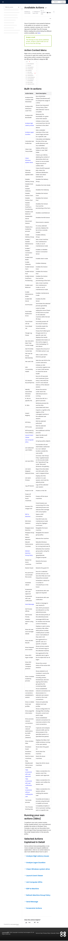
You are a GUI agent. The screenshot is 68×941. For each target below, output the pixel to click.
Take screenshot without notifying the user (29, 792)
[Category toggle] (22, 9)
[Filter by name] (12, 7)
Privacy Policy (46, 933)
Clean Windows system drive (29, 160)
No (36, 922)
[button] (58, 1)
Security (53, 933)
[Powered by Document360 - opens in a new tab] (11, 924)
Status (57, 933)
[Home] (3, 2)
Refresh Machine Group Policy (29, 553)
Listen (49, 12)
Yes (28, 922)
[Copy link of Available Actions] (46, 7)
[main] (38, 466)
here (39, 33)
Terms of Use (39, 933)
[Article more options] (50, 18)
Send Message (29, 604)
